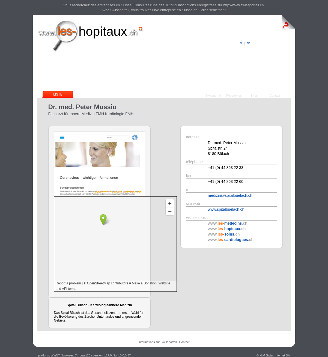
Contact (275, 95)
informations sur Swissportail (158, 342)
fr (241, 43)
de (249, 43)
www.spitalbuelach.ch (226, 209)
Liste (57, 94)
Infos (254, 95)
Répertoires (234, 95)
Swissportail (213, 95)
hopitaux (103, 31)
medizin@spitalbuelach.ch (230, 195)
